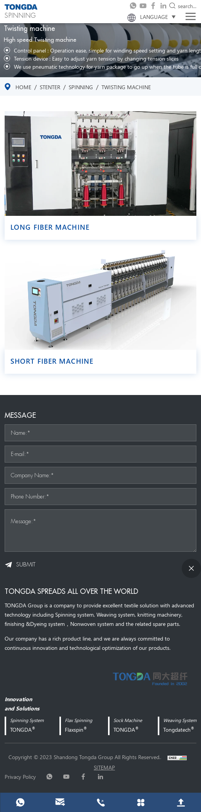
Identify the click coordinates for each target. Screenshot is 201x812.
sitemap (104, 767)
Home (23, 87)
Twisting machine (126, 87)
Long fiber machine (50, 227)
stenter (50, 87)
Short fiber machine (51, 361)
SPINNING (81, 87)
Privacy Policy (20, 776)
